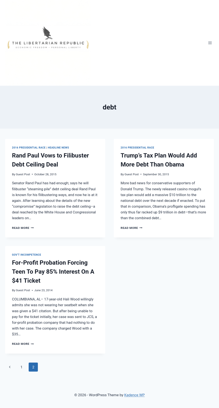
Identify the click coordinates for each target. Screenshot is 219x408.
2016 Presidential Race (29, 147)
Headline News (58, 147)
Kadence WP (134, 395)
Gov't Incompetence (26, 254)
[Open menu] (210, 42)
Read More (23, 228)
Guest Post (23, 174)
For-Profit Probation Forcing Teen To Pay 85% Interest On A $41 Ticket (53, 271)
